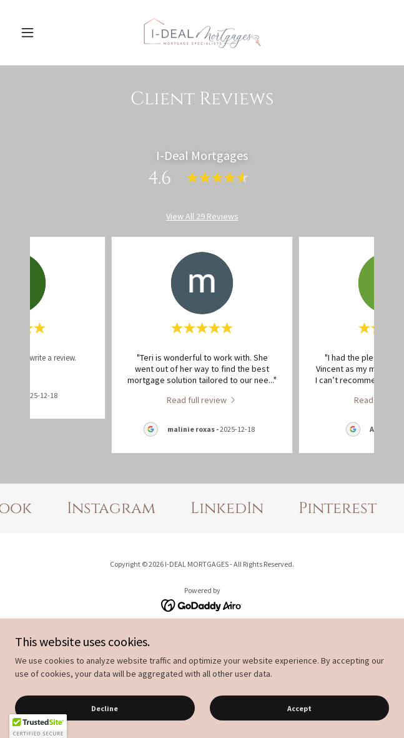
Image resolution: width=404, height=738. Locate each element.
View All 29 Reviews (202, 216)
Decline (104, 708)
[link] (202, 32)
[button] (43, 32)
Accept (299, 708)
